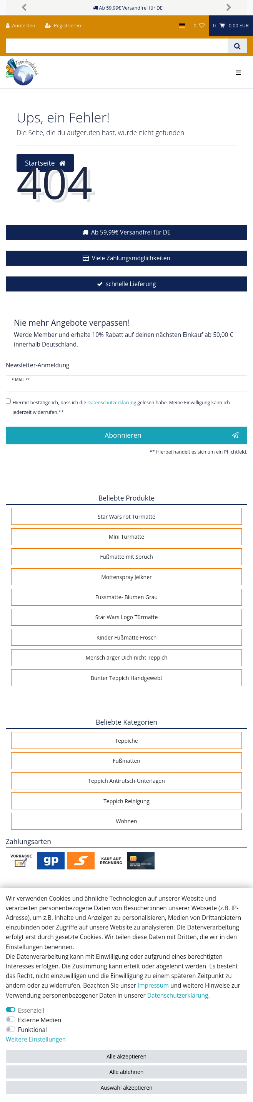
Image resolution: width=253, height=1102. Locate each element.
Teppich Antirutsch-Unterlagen (126, 780)
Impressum (153, 985)
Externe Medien (40, 1020)
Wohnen (126, 821)
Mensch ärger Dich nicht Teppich (126, 657)
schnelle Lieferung (131, 284)
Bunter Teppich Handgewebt (127, 678)
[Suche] (237, 46)
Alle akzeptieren (126, 1056)
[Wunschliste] (198, 25)
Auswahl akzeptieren (126, 1087)
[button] (24, 7)
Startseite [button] (45, 162)
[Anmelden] (21, 25)
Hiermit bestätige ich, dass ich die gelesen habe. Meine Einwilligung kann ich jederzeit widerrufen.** (121, 407)
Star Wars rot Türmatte (126, 516)
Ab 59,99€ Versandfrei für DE (131, 232)
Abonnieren (172, 435)
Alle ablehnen (127, 1071)
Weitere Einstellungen (36, 1039)
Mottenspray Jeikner (126, 577)
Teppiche (126, 740)
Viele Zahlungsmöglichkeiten (131, 258)
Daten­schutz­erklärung (177, 995)
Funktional (32, 1030)
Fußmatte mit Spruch (126, 556)
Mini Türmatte (126, 536)
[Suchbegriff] (117, 46)
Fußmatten (126, 760)
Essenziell (31, 1011)
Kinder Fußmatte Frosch (127, 637)
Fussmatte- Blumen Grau (126, 597)
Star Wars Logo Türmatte (126, 617)
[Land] (182, 25)
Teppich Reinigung (126, 801)
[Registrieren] (63, 25)
